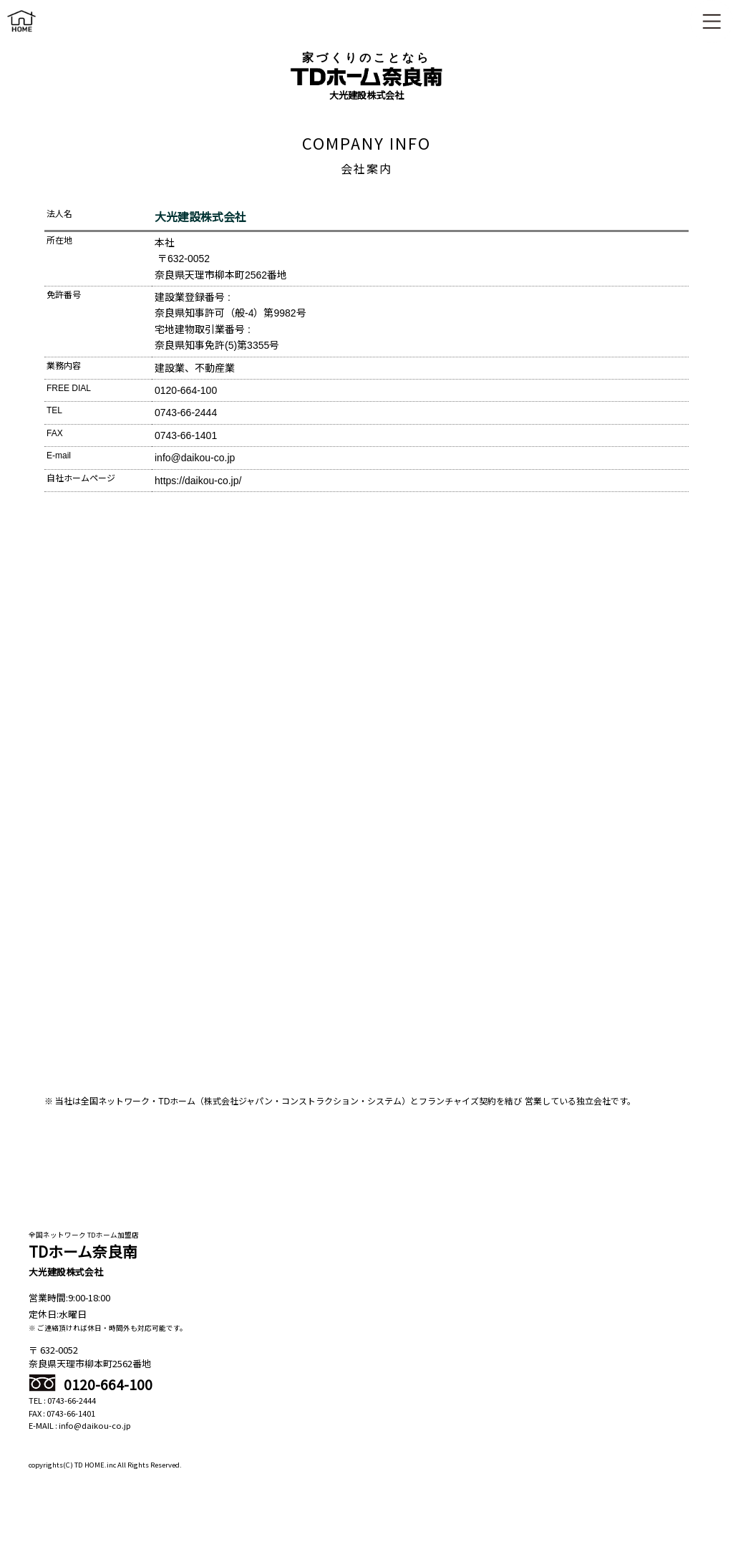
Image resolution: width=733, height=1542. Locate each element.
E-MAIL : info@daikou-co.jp (80, 1425)
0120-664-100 (90, 1384)
